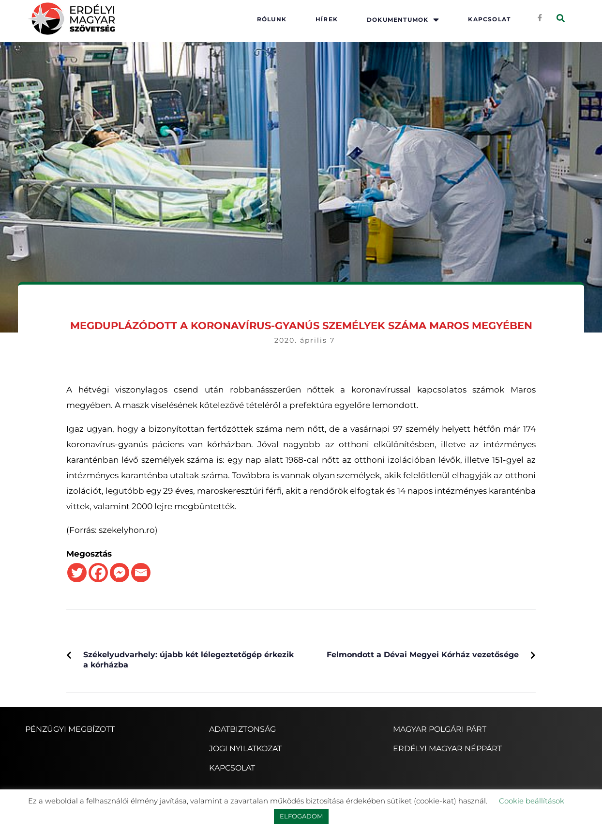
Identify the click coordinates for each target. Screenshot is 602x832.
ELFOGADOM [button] (301, 816)
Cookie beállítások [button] (531, 800)
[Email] (140, 572)
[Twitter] (77, 572)
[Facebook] (98, 572)
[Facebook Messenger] (119, 572)
